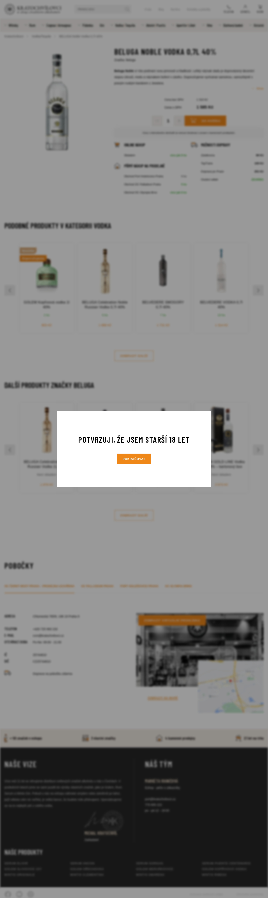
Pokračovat (134, 459)
